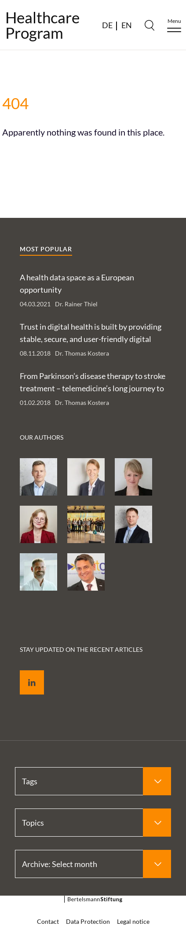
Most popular (46, 249)
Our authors (41, 437)
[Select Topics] (93, 822)
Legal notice (133, 921)
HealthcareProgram (42, 25)
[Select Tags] (93, 781)
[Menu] (174, 25)
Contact (48, 921)
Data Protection (88, 921)
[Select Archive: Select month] (93, 864)
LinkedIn (25, 672)
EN (126, 25)
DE (107, 25)
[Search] (149, 25)
